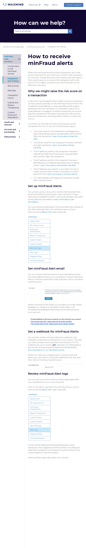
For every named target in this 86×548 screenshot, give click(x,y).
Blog (46, 5)
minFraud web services (36, 47)
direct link (46, 212)
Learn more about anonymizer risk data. (58, 165)
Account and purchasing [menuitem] (10, 130)
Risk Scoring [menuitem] (13, 86)
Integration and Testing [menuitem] (13, 80)
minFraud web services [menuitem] (8, 59)
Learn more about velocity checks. (62, 174)
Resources (33, 5)
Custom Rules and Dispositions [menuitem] (13, 115)
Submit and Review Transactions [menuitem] (13, 105)
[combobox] (41, 31)
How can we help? (40, 23)
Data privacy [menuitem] (10, 137)
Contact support (73, 5)
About (55, 5)
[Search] (70, 31)
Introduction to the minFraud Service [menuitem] (13, 70)
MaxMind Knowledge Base (13, 47)
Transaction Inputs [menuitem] (13, 96)
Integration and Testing (57, 47)
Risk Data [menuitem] (12, 91)
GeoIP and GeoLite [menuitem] (9, 123)
